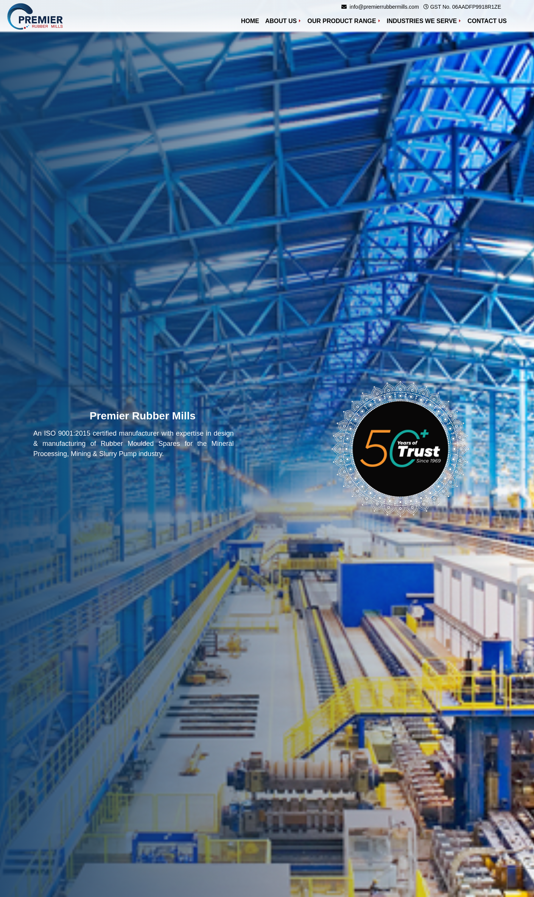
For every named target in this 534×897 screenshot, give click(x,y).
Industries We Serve (422, 21)
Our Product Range (341, 21)
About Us (281, 21)
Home (251, 20)
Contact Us (487, 21)
